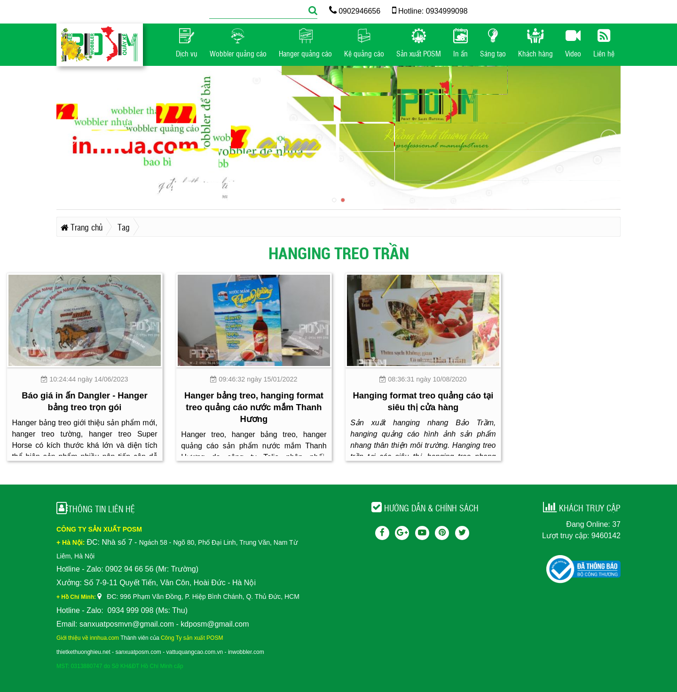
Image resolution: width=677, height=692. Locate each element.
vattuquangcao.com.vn (194, 652)
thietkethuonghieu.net (83, 652)
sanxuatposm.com (138, 652)
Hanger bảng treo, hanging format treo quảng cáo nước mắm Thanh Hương (253, 407)
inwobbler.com (246, 652)
